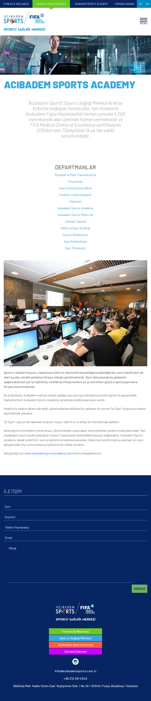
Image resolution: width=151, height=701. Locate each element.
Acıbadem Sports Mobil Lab (75, 215)
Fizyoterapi (75, 181)
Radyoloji (75, 201)
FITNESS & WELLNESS (16, 3)
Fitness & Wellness (75, 631)
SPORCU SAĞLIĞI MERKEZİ (51, 3)
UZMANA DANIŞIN (124, 3)
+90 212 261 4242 (75, 678)
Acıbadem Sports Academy (75, 208)
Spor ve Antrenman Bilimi (75, 188)
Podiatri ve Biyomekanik (75, 195)
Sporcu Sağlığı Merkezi (75, 638)
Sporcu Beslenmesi (75, 235)
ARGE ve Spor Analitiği (75, 228)
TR (140, 3)
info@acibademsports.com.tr (76, 671)
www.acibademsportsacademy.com (48, 453)
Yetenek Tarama (75, 221)
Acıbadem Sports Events (75, 645)
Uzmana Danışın (75, 651)
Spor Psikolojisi (75, 248)
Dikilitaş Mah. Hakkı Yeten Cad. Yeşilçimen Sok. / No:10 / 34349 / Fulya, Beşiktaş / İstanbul (75, 686)
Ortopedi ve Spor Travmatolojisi (75, 175)
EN (147, 3)
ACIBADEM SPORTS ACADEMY (91, 3)
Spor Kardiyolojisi (75, 241)
